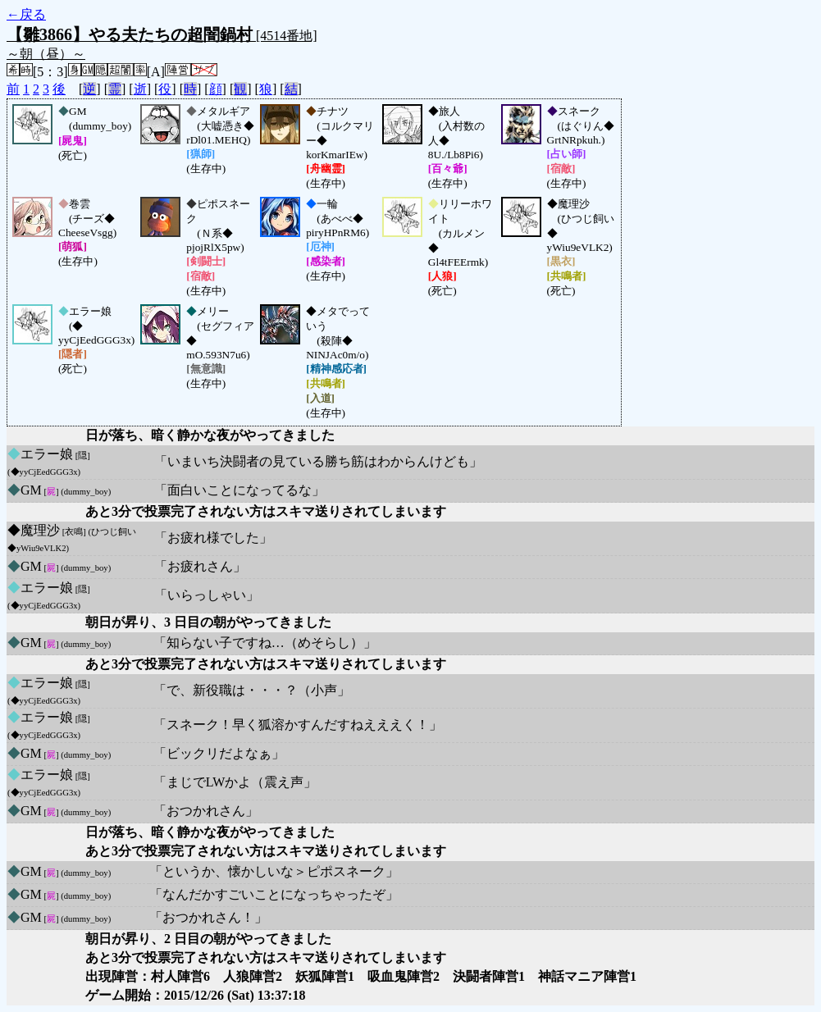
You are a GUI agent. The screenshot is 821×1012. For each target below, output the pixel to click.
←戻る (26, 14)
